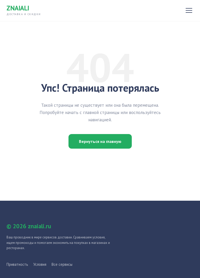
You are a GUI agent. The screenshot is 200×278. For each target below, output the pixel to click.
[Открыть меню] (188, 10)
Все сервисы (62, 264)
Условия (39, 264)
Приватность (17, 264)
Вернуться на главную (100, 141)
